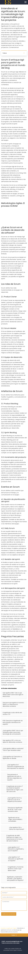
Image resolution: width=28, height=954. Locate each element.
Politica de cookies (10, 948)
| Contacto (19, 950)
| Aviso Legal (12, 950)
